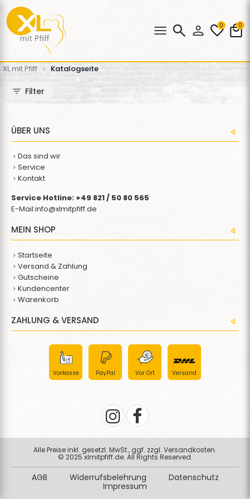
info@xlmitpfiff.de (66, 209)
